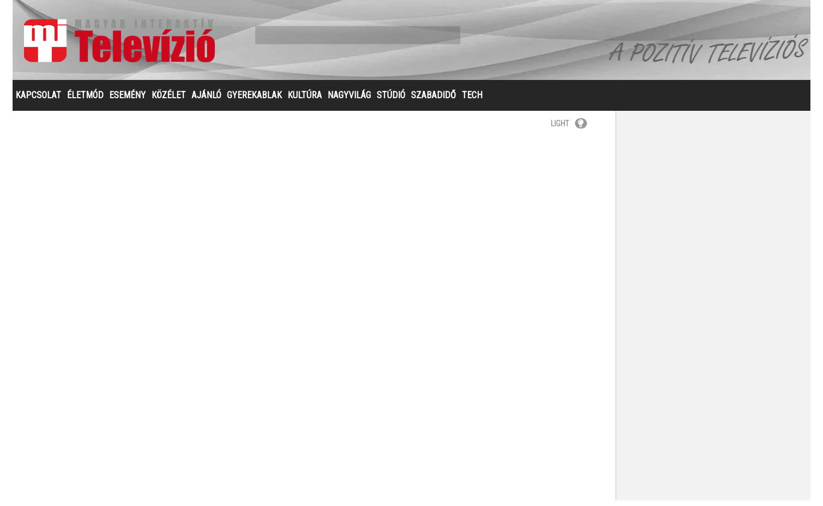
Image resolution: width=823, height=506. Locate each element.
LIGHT (569, 129)
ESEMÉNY (127, 100)
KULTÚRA (304, 100)
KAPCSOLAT (38, 100)
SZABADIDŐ (433, 100)
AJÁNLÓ (206, 100)
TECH (472, 100)
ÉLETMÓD (85, 100)
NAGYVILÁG (349, 100)
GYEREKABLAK (254, 100)
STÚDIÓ (391, 100)
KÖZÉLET (168, 100)
